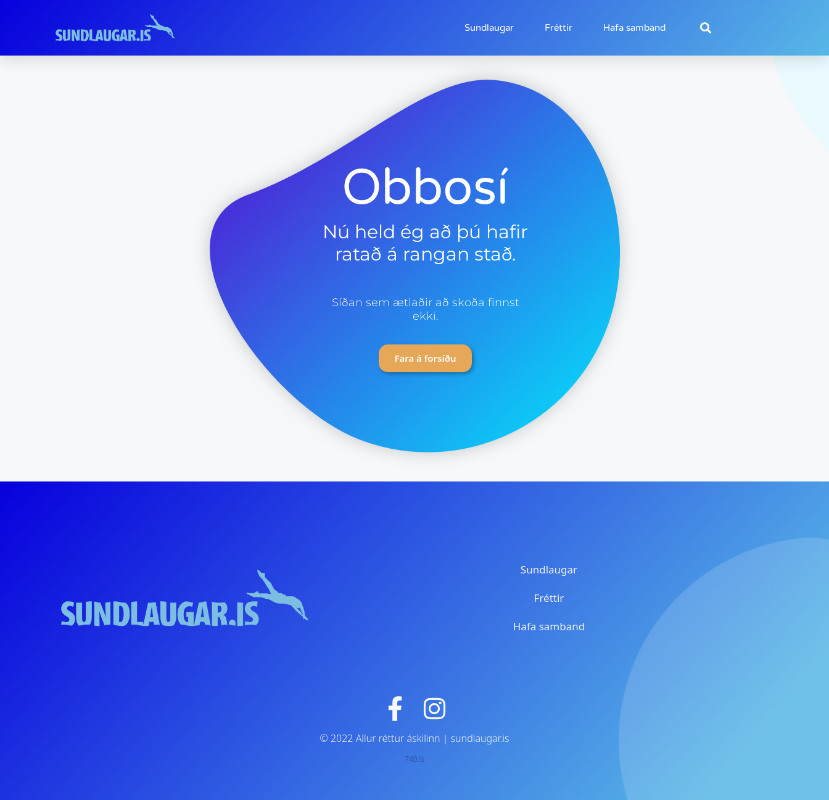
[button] (705, 28)
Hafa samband (634, 27)
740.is (414, 759)
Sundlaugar (489, 27)
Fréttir (558, 27)
